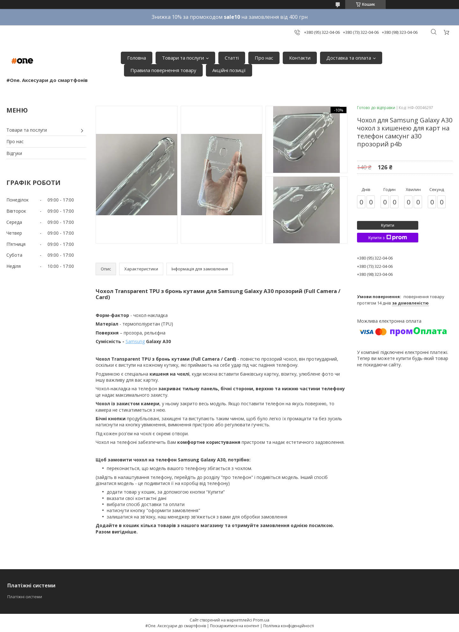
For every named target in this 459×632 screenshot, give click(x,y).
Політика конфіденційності (288, 625)
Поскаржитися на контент (234, 625)
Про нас (264, 58)
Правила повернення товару (163, 70)
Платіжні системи (24, 596)
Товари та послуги (183, 58)
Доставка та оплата (348, 58)
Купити (387, 225)
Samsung (135, 341)
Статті (232, 58)
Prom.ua (261, 620)
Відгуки (14, 153)
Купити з (387, 237)
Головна (136, 58)
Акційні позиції (229, 70)
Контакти (299, 58)
